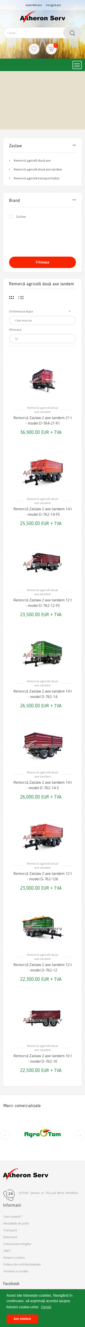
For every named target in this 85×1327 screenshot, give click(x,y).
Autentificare (34, 5)
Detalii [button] (46, 1307)
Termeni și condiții (15, 1271)
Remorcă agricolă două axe (32, 160)
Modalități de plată (16, 1223)
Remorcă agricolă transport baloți (36, 178)
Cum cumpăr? (12, 1216)
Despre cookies (14, 1257)
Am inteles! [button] (22, 1319)
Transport (10, 1230)
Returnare (10, 1237)
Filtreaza (42, 262)
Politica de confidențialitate (22, 1264)
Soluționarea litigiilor (17, 1244)
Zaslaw (21, 216)
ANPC (7, 1251)
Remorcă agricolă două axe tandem (38, 169)
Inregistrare (53, 5)
